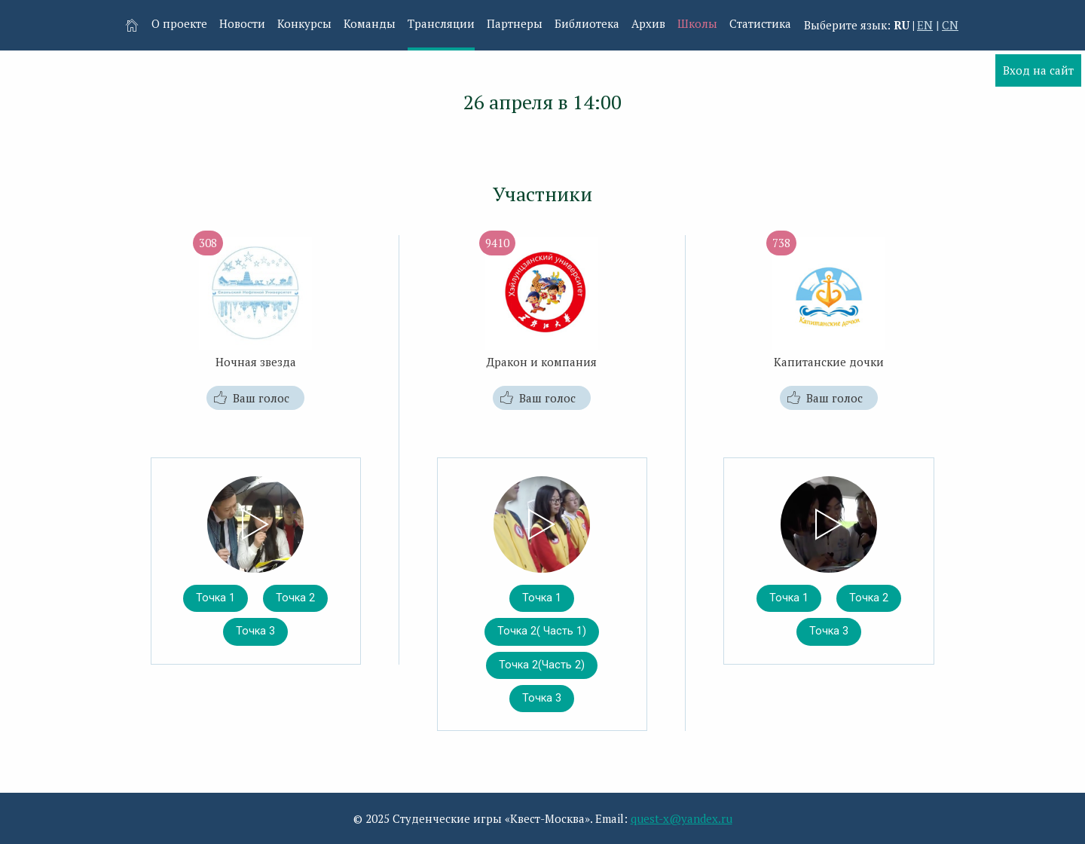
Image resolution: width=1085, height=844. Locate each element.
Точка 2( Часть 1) (541, 631)
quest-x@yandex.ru (681, 818)
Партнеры (514, 23)
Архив (648, 23)
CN (950, 24)
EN (925, 24)
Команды (370, 23)
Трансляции (441, 23)
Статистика (760, 23)
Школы (697, 23)
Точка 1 (215, 598)
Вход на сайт (1038, 70)
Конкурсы (304, 23)
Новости (242, 23)
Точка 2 (295, 598)
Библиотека (587, 23)
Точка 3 (255, 631)
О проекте (179, 23)
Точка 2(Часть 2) (542, 665)
